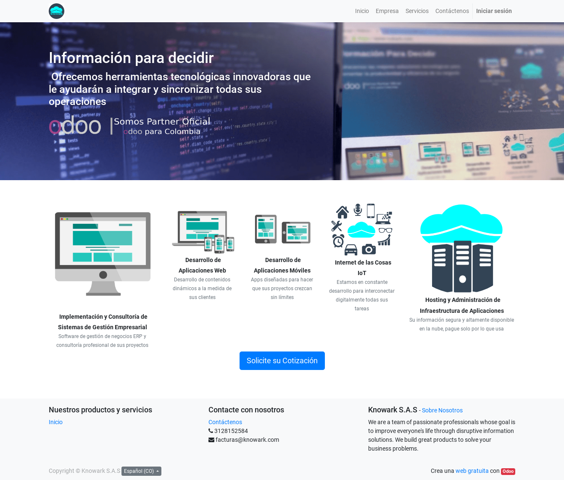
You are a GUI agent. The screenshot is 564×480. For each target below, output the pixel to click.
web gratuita (472, 470)
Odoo (508, 471)
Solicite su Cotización (282, 361)
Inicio (56, 422)
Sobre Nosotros (442, 410)
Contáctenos (225, 422)
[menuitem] (362, 11)
